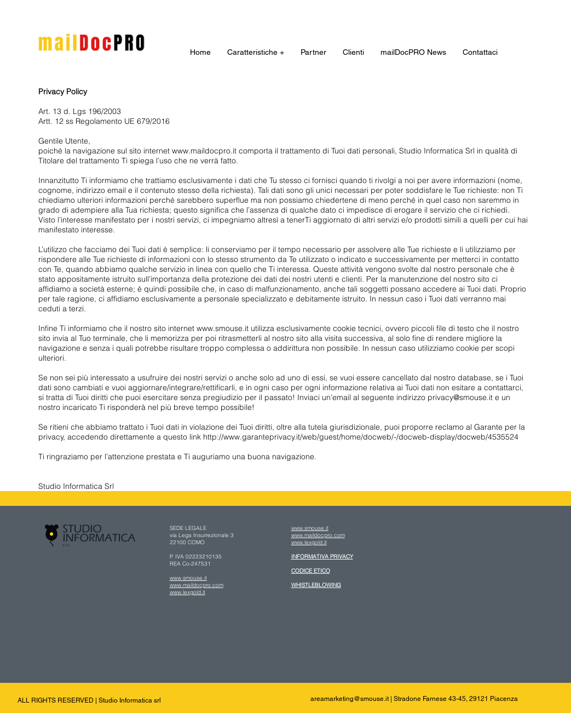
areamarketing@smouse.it (349, 699)
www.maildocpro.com (196, 585)
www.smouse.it (188, 577)
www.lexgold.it (187, 592)
